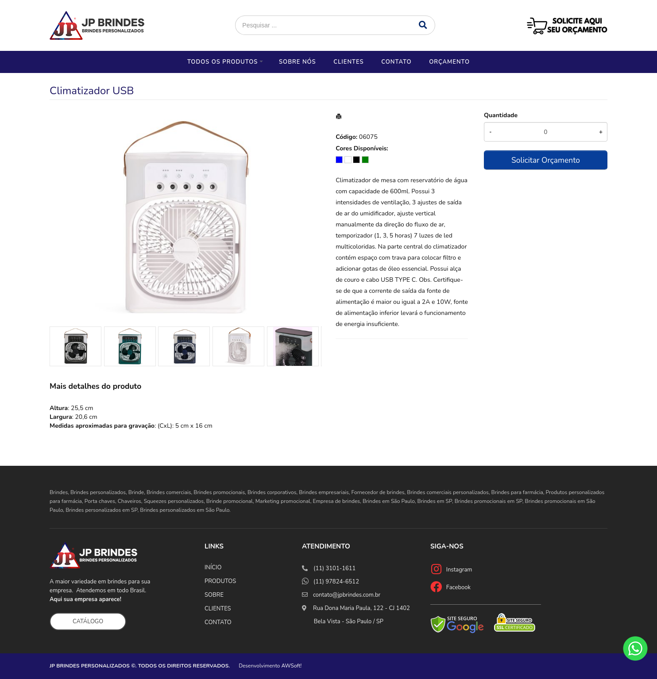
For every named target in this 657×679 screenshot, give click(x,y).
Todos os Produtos (222, 62)
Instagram (459, 570)
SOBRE (214, 595)
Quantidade (501, 115)
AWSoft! (292, 665)
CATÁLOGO (88, 621)
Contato (396, 62)
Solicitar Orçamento (545, 160)
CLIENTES (218, 609)
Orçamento (449, 62)
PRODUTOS (220, 581)
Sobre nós (297, 62)
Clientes (348, 62)
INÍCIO (213, 568)
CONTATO (218, 622)
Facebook (458, 587)
